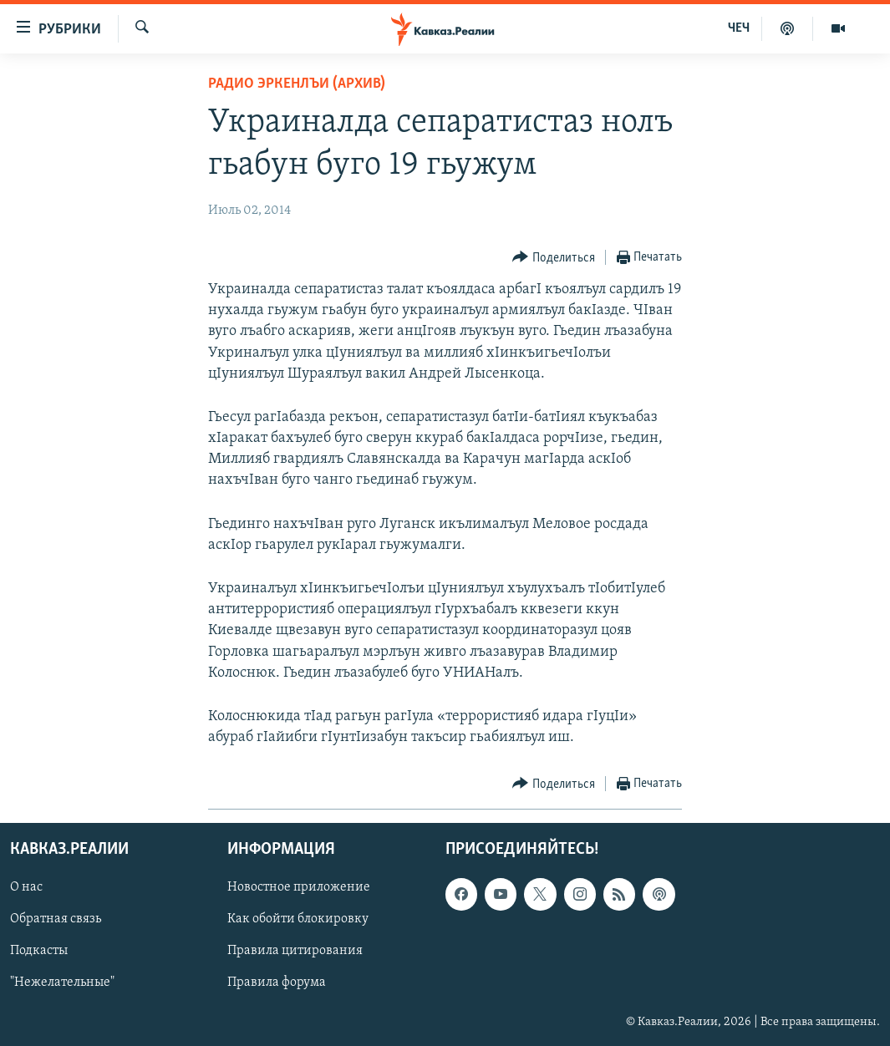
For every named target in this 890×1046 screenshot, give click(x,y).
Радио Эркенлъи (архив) (296, 84)
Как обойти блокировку (298, 920)
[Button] (553, 257)
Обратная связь (55, 920)
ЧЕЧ (739, 28)
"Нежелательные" (62, 983)
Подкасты (39, 951)
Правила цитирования (295, 951)
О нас (26, 888)
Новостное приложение (298, 888)
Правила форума (276, 983)
